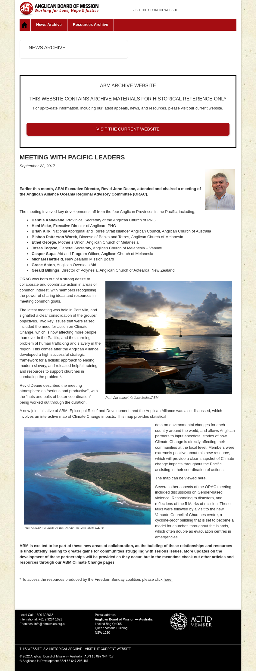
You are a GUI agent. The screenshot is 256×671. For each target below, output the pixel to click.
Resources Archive (90, 24)
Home (25, 25)
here (202, 478)
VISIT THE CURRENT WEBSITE (155, 10)
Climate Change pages (93, 562)
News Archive (49, 24)
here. (168, 579)
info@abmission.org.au (50, 624)
